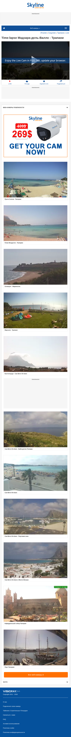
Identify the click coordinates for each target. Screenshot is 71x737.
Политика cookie (8, 728)
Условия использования (11, 723)
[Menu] (66, 28)
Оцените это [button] (44, 82)
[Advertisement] (35, 19)
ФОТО (35, 682)
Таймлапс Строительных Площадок (15, 710)
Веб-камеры (35, 28)
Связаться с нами (9, 715)
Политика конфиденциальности (14, 732)
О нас (5, 702)
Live (67, 33)
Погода (27, 82)
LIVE (10, 82)
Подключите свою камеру (12, 706)
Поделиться (61, 82)
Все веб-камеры (36, 675)
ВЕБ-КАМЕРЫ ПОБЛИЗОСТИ (35, 107)
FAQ (4, 719)
